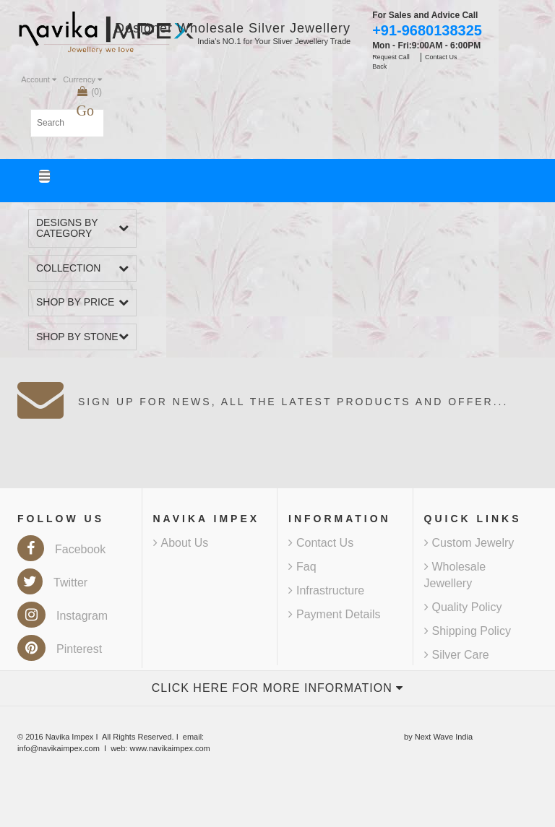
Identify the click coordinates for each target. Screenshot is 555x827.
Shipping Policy (467, 631)
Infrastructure (326, 590)
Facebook (61, 549)
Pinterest (59, 649)
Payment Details (334, 614)
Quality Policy (463, 607)
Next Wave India (444, 736)
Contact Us (320, 543)
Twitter (52, 582)
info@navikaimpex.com (58, 748)
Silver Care (456, 655)
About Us (181, 543)
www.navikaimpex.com (169, 748)
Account (38, 79)
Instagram (62, 616)
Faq (302, 566)
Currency (82, 79)
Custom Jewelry (469, 543)
